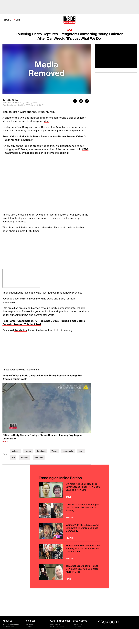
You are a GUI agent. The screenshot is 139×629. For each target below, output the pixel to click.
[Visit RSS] (116, 622)
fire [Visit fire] (13, 457)
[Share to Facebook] (75, 101)
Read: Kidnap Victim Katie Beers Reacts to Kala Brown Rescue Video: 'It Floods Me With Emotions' (44, 138)
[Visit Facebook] (98, 622)
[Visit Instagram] (107, 622)
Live (18, 20)
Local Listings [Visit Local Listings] (55, 624)
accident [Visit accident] (25, 457)
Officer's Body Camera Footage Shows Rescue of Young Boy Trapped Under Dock (42, 436)
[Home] (69, 20)
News (6, 20)
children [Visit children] (15, 451)
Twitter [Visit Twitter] (29, 627)
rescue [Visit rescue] (28, 451)
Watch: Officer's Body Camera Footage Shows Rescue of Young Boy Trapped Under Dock (42, 377)
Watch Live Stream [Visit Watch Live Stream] (57, 627)
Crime (68, 497)
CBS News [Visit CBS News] (77, 627)
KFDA (85, 149)
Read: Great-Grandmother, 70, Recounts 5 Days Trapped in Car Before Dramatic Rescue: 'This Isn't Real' (43, 322)
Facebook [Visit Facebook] (30, 624)
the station (20, 330)
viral (46, 121)
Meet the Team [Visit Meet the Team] (8, 627)
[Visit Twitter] (103, 622)
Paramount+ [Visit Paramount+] (77, 624)
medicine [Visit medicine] (38, 457)
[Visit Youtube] (112, 622)
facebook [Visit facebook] (41, 451)
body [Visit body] (81, 451)
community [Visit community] (68, 451)
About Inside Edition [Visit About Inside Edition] (11, 624)
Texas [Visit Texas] (54, 451)
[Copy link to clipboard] (87, 101)
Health (69, 517)
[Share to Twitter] (81, 101)
